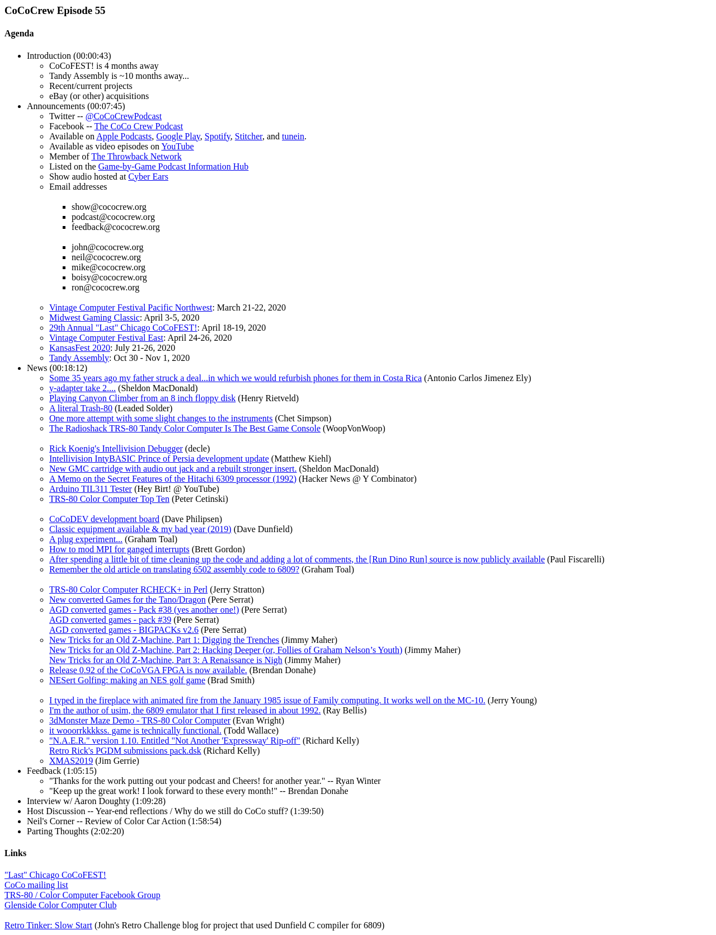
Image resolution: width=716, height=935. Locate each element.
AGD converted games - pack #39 (110, 619)
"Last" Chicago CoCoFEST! (55, 875)
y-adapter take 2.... (82, 388)
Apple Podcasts (124, 136)
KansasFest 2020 (79, 348)
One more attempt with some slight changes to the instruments (160, 418)
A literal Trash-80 (80, 408)
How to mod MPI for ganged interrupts (119, 549)
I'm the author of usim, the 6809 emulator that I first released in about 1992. (185, 710)
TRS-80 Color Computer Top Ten (109, 499)
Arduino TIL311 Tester (90, 489)
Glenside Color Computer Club (60, 905)
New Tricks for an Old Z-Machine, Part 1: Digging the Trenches (164, 640)
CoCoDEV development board (104, 519)
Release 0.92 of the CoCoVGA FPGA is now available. (148, 670)
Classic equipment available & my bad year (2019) (140, 529)
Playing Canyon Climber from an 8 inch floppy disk (142, 398)
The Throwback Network (136, 156)
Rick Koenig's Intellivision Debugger (116, 448)
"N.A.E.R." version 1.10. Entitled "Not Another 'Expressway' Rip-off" (174, 740)
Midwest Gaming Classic (94, 317)
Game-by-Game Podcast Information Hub (173, 166)
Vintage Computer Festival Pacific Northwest (130, 307)
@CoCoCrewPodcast (124, 116)
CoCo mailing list (36, 885)
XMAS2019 (71, 760)
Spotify (217, 136)
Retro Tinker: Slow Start (48, 925)
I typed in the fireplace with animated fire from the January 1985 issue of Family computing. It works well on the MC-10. (267, 700)
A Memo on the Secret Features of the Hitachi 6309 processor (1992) (172, 478)
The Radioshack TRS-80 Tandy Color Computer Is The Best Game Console (185, 428)
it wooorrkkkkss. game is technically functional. (135, 730)
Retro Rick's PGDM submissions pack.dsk (125, 750)
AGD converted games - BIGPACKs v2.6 (124, 630)
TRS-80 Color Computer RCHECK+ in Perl (128, 589)
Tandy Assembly (79, 358)
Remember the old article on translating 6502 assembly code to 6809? (174, 569)
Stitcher (248, 136)
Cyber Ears (148, 176)
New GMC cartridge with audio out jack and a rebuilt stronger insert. (173, 468)
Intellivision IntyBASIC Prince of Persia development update (159, 458)
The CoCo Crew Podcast (139, 126)
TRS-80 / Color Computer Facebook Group (82, 895)
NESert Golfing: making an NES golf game (127, 680)
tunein (293, 136)
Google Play (178, 136)
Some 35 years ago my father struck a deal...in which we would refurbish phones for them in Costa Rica (235, 378)
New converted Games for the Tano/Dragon (127, 599)
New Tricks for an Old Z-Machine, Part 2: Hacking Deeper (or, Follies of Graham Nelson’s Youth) (225, 650)
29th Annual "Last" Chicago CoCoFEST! (123, 327)
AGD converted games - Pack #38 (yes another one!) (144, 609)
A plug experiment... (86, 539)
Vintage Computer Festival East (106, 337)
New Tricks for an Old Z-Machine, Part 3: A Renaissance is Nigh (165, 660)
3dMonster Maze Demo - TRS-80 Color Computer (139, 720)
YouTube (177, 146)
